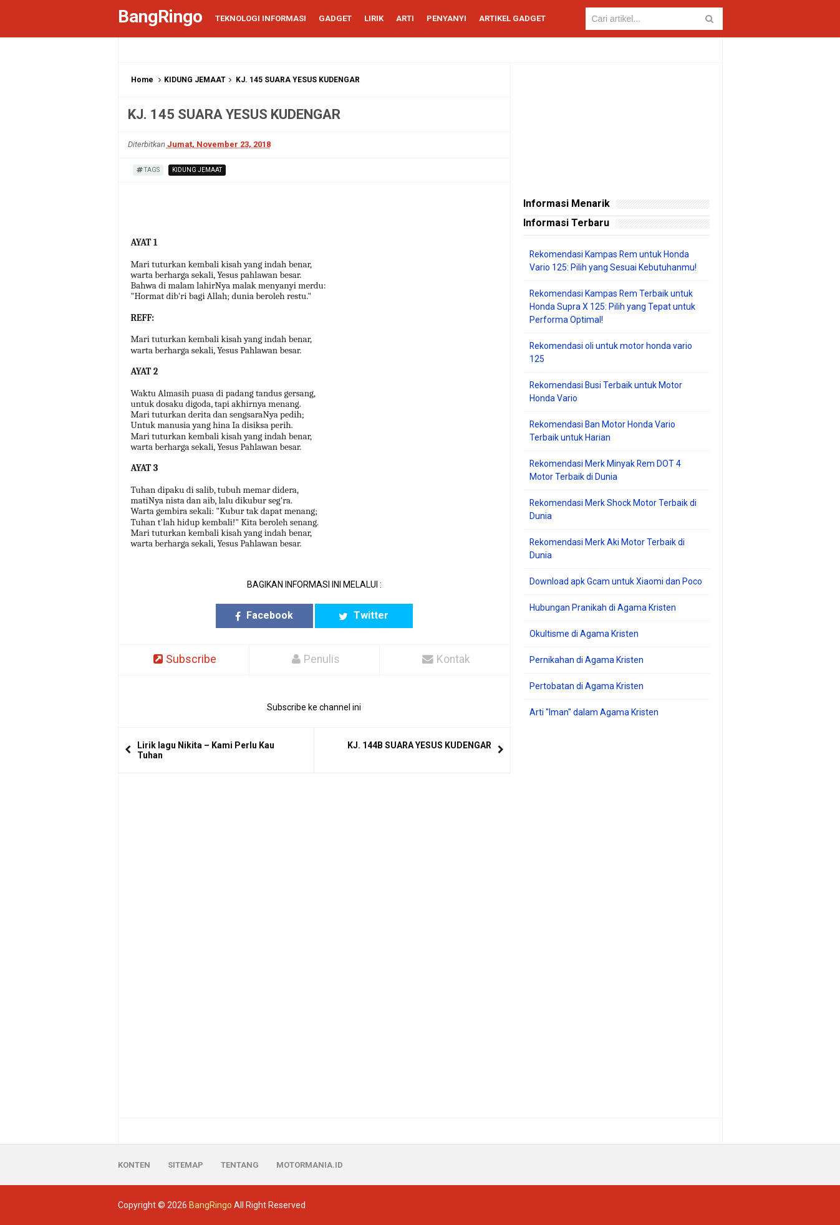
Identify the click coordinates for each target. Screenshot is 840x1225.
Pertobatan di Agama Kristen (586, 686)
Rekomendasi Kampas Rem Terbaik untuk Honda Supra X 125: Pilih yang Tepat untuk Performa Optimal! (612, 306)
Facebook (265, 615)
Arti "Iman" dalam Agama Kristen (594, 712)
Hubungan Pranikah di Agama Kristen (602, 607)
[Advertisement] (616, 918)
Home (142, 79)
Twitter (362, 615)
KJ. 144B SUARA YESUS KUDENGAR (419, 745)
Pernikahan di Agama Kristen (586, 660)
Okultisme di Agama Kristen (584, 634)
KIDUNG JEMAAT (195, 79)
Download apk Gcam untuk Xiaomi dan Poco (615, 581)
